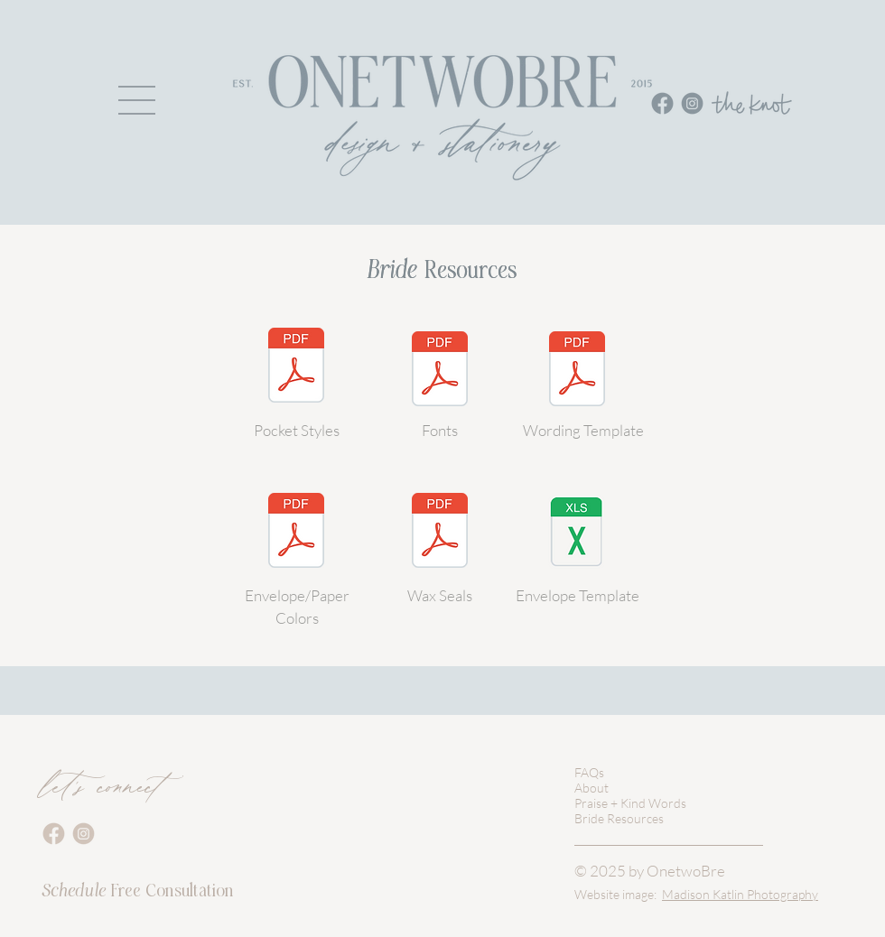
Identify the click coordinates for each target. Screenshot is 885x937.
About (591, 787)
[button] (136, 100)
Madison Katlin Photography (740, 894)
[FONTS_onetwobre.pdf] (439, 371)
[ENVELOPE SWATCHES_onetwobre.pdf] (296, 532)
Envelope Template (577, 595)
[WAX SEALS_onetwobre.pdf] (439, 532)
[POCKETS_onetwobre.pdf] (296, 367)
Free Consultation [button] (137, 890)
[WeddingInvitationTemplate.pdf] (577, 371)
